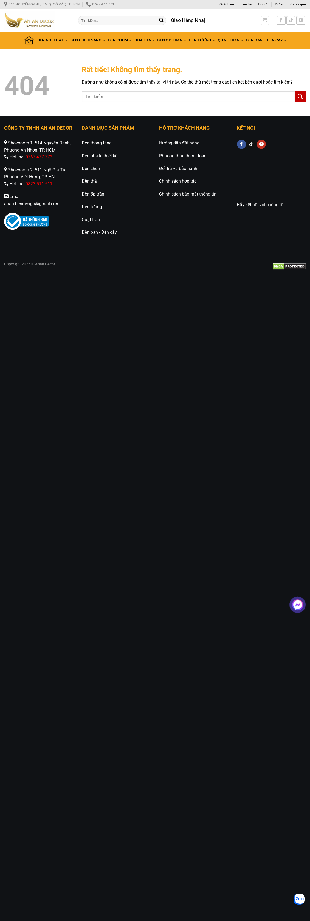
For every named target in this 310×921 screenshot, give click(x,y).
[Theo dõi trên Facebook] (281, 20)
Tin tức (263, 4)
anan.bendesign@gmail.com (32, 203)
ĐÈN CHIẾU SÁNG (87, 40)
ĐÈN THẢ (144, 40)
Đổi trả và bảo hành (178, 168)
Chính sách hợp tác (177, 181)
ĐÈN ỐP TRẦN (171, 40)
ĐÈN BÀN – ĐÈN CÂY (266, 40)
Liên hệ (246, 4)
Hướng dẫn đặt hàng (179, 143)
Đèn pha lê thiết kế (99, 155)
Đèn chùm (92, 168)
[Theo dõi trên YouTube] (300, 20)
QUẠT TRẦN (230, 40)
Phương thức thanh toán (183, 155)
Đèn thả (89, 181)
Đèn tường (92, 206)
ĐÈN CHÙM (120, 40)
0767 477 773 (39, 157)
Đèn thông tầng (97, 143)
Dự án (279, 4)
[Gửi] (161, 20)
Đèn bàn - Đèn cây (99, 232)
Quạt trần (91, 219)
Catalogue (298, 4)
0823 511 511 (39, 184)
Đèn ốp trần (93, 194)
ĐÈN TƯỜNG (202, 40)
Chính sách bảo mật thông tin (187, 194)
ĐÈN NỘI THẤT (52, 40)
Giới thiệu (226, 4)
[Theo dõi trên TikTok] (290, 20)
